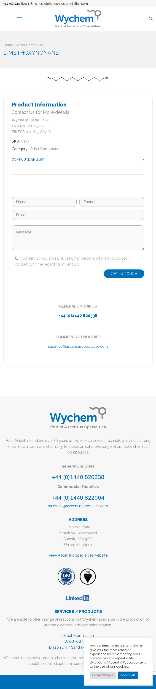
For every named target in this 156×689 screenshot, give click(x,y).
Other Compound (30, 45)
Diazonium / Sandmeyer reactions (78, 647)
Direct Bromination (78, 635)
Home (8, 45)
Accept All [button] (128, 675)
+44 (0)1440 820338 (18, 4)
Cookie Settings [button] (102, 675)
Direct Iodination (78, 641)
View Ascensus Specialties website (78, 555)
